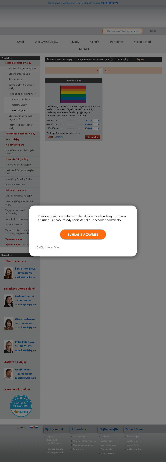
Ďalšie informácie (47, 247)
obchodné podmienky (107, 220)
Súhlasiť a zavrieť (83, 234)
